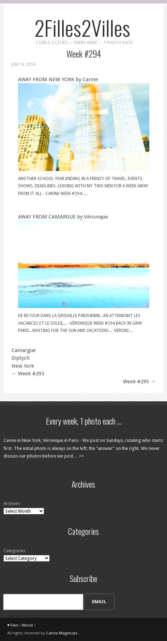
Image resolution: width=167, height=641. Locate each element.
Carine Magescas (61, 633)
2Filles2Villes (82, 27)
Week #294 (83, 53)
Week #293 (27, 373)
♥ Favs (13, 625)
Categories (14, 550)
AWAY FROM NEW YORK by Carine (83, 123)
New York (22, 366)
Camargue (23, 350)
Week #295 (139, 381)
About (27, 625)
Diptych (20, 358)
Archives (11, 503)
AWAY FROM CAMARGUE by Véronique (83, 261)
